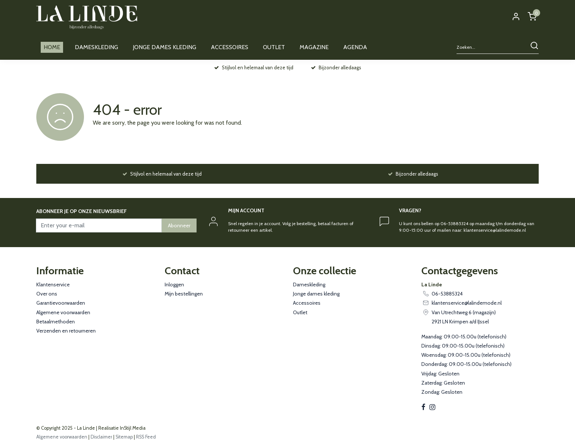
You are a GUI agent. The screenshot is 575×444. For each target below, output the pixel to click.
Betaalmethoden (55, 321)
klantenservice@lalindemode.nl (467, 303)
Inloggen (174, 284)
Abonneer (179, 225)
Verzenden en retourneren (66, 330)
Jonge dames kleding (316, 293)
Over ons (46, 293)
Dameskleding (309, 284)
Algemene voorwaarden (63, 312)
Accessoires (307, 303)
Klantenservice (53, 284)
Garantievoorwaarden (60, 303)
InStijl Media (132, 428)
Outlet (300, 312)
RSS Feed (146, 437)
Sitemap (124, 437)
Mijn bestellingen (184, 293)
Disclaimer (101, 437)
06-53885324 (447, 293)
